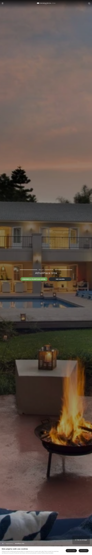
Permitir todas (71, 550)
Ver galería (60, 279)
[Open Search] (89, 3)
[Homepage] (2, 543)
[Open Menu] (2, 3)
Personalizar (83, 550)
